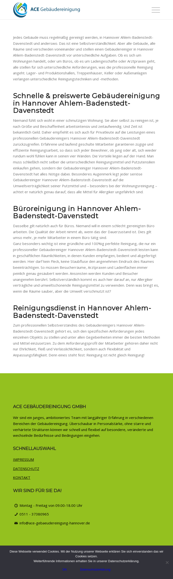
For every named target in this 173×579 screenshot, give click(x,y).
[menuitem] (153, 9)
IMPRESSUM (23, 459)
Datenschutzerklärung (95, 569)
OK (65, 569)
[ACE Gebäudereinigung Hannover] (72, 9)
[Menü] (153, 9)
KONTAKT (21, 477)
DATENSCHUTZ (26, 468)
